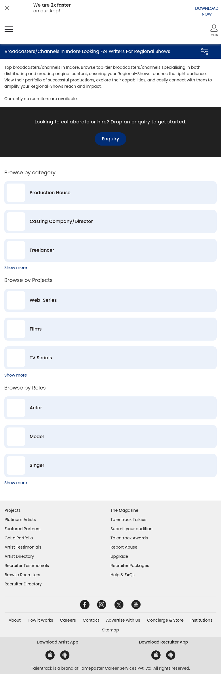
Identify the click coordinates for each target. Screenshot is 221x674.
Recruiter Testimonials (27, 565)
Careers (68, 620)
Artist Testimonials (23, 547)
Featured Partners (22, 528)
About (15, 620)
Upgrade (119, 556)
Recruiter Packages (129, 565)
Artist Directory (19, 556)
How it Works (40, 620)
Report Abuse (124, 547)
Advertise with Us (123, 620)
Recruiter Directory (23, 584)
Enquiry (110, 138)
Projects (12, 510)
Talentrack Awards (129, 538)
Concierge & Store (165, 620)
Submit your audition (131, 528)
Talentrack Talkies (128, 519)
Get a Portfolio (19, 538)
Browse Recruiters (22, 574)
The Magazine (124, 510)
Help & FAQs (122, 574)
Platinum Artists (20, 519)
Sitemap (110, 630)
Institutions (201, 620)
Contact (91, 620)
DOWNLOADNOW (206, 11)
